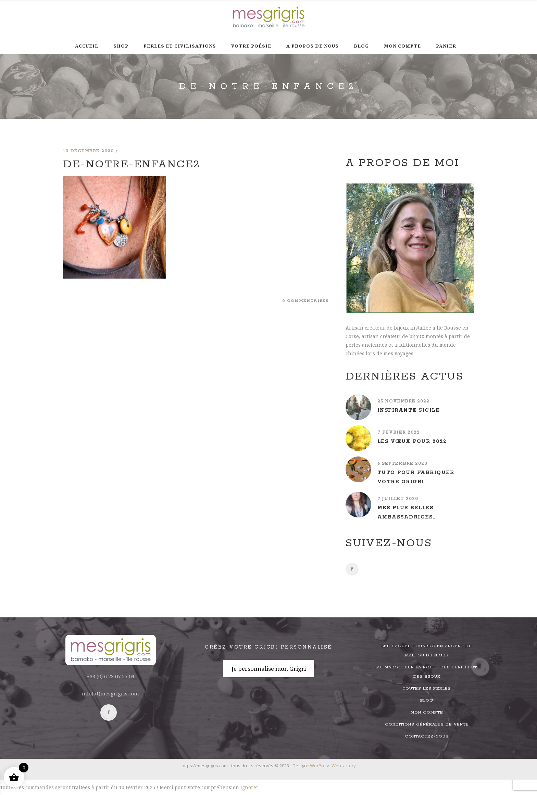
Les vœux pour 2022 (412, 441)
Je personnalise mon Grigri (269, 668)
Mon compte (427, 712)
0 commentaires (305, 300)
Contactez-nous (427, 736)
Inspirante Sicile (408, 410)
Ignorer (249, 787)
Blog (426, 700)
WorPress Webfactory (333, 765)
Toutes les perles (427, 688)
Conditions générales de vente (427, 724)
